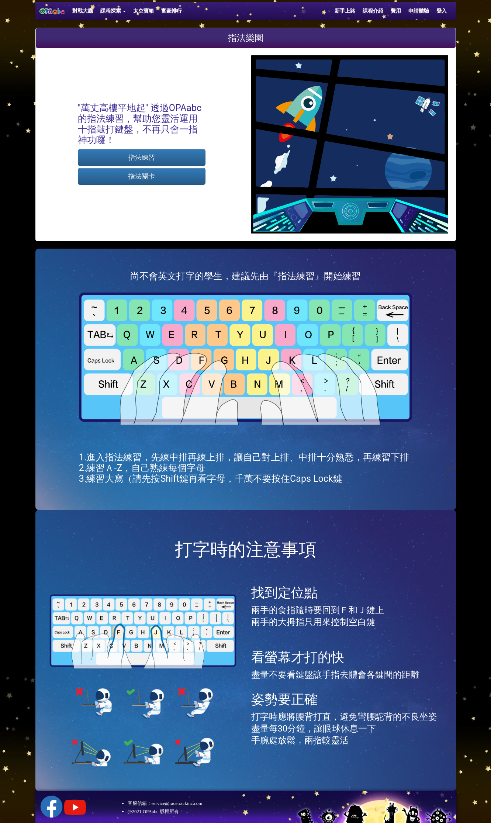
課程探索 (113, 11)
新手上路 (345, 11)
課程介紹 (373, 11)
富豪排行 (171, 11)
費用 (396, 11)
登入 (441, 11)
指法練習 (141, 157)
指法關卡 (141, 176)
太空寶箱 (143, 11)
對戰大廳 (82, 11)
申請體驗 (418, 11)
